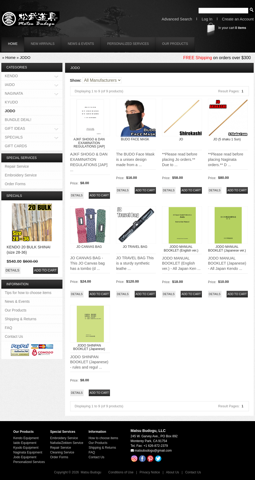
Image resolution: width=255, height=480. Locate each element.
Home (10, 57)
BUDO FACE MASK (135, 139)
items (240, 28)
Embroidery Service (21, 175)
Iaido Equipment (24, 443)
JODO (25, 57)
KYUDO (11, 102)
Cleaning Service (62, 452)
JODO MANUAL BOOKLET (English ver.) (181, 248)
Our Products (175, 44)
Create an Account (238, 19)
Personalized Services (128, 44)
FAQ (8, 328)
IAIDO (10, 85)
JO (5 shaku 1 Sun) (227, 139)
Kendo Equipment (26, 438)
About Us (172, 472)
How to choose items (103, 438)
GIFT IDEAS (15, 128)
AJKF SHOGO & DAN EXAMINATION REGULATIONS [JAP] (89, 142)
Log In (207, 19)
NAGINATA (14, 93)
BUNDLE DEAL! (18, 120)
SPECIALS (14, 137)
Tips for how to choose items (28, 293)
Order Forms (15, 184)
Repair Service (17, 166)
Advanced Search (177, 19)
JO (181, 139)
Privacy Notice (150, 472)
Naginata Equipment (27, 452)
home (13, 44)
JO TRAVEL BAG (135, 247)
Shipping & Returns (20, 319)
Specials (14, 196)
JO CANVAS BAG (89, 247)
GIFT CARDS (16, 146)
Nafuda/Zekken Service (66, 443)
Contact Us (14, 336)
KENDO (11, 76)
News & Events (81, 44)
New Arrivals (42, 44)
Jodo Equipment (24, 457)
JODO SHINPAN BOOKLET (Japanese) (89, 347)
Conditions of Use (121, 472)
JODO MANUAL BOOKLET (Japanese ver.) (227, 248)
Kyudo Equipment (26, 447)
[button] (99, 195)
